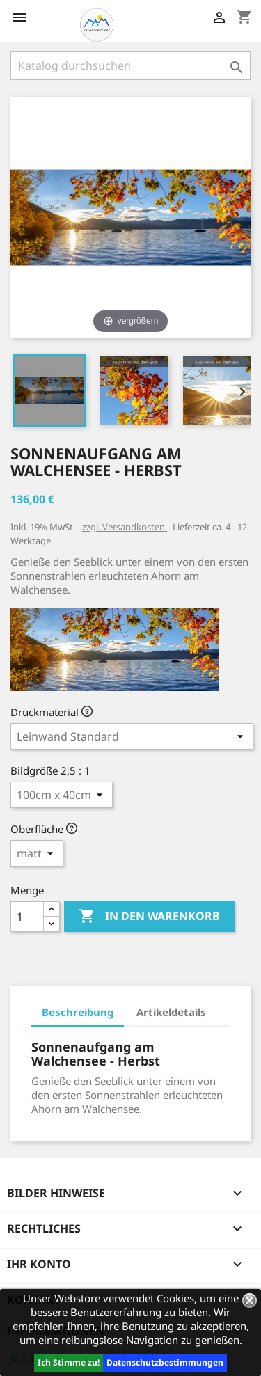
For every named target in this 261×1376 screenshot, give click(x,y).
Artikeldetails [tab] (171, 1012)
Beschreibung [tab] (77, 1012)
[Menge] (27, 916)
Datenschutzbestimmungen (164, 1362)
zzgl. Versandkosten (124, 527)
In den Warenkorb (149, 917)
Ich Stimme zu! (69, 1362)
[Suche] (130, 65)
